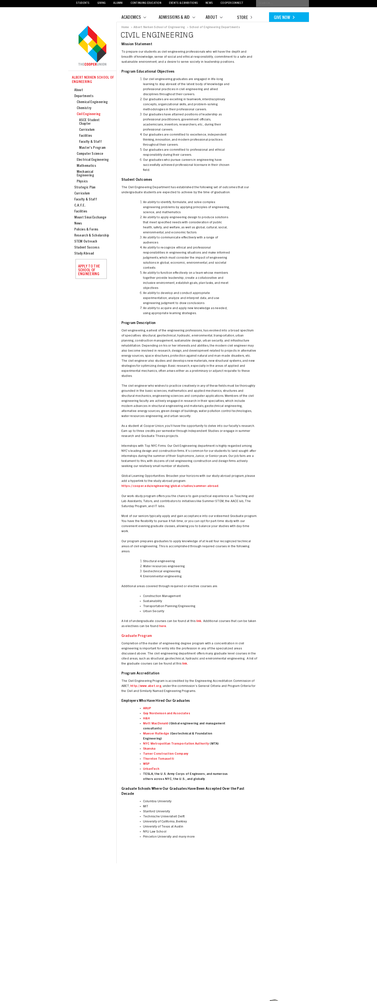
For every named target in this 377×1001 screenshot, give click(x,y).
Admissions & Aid (180, 18)
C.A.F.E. (80, 205)
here (162, 626)
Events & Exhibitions (183, 3)
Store (244, 18)
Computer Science (90, 154)
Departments (84, 96)
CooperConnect (231, 3)
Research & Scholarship (91, 235)
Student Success (87, 247)
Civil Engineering (89, 114)
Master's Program (92, 148)
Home (125, 27)
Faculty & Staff (90, 142)
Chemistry (84, 108)
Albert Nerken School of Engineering (93, 80)
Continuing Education (146, 3)
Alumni (118, 3)
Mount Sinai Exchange (90, 217)
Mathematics (86, 166)
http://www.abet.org (145, 686)
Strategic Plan (85, 187)
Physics (82, 181)
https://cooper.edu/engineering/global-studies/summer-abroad (169, 486)
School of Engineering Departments (214, 27)
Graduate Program (136, 636)
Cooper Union (92, 46)
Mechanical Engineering (85, 173)
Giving (101, 3)
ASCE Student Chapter (89, 122)
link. (199, 621)
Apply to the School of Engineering (89, 270)
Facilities (85, 136)
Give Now (284, 18)
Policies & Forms (86, 229)
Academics (136, 18)
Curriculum (87, 130)
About (217, 18)
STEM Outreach (85, 241)
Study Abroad (84, 253)
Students (83, 3)
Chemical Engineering (92, 102)
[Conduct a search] (282, 3)
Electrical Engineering (93, 160)
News (209, 3)
